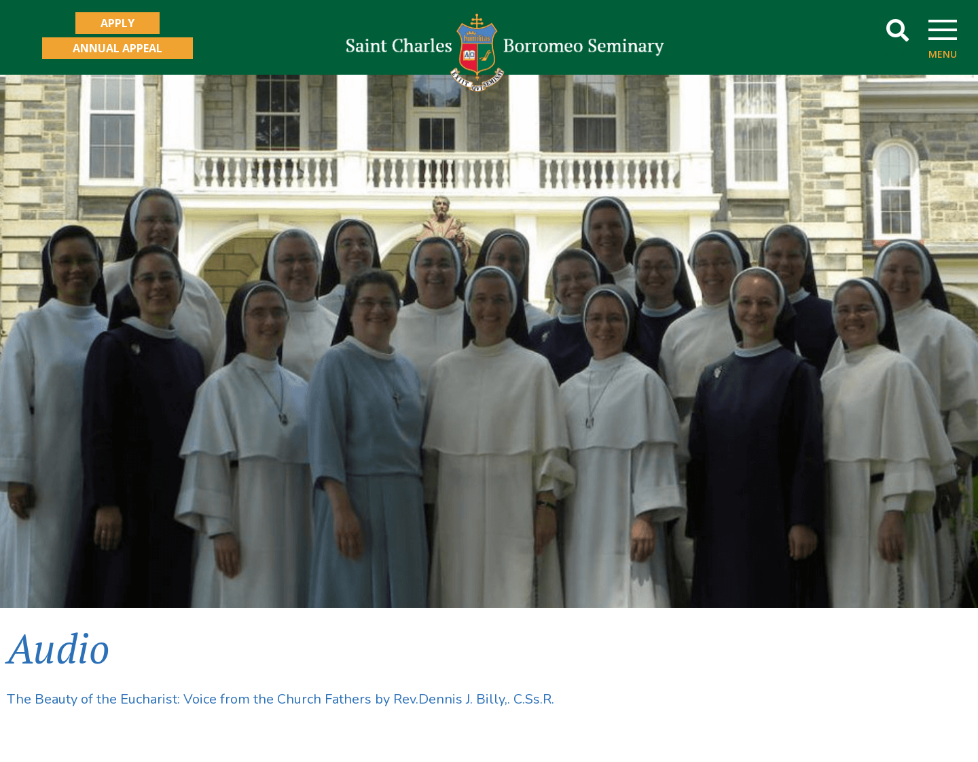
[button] (897, 30)
